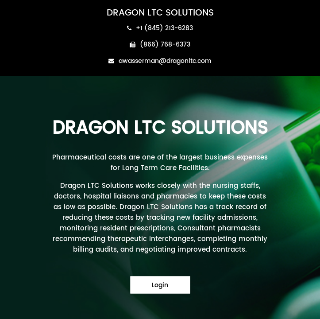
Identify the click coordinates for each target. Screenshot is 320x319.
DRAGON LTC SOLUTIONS (160, 13)
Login (160, 285)
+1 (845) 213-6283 (160, 28)
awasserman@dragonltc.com (160, 61)
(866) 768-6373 (160, 44)
